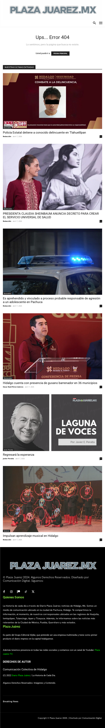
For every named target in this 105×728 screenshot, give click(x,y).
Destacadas (8, 209)
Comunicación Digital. (92, 718)
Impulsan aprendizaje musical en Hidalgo (30, 536)
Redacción (7, 136)
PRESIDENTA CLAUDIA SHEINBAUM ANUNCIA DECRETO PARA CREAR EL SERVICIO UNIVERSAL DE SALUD (51, 215)
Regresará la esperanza (18, 454)
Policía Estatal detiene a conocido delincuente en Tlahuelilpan (44, 132)
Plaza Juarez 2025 (58, 718)
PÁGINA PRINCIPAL (60, 53)
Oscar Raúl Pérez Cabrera (13, 387)
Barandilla (7, 128)
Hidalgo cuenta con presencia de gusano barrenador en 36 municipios (50, 383)
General (6, 531)
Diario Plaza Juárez (21, 675)
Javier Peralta (8, 450)
